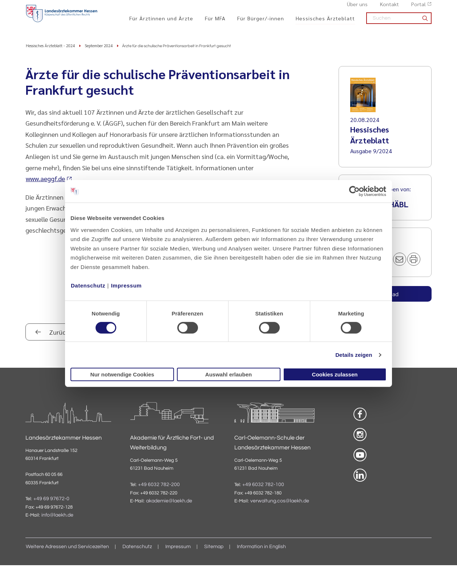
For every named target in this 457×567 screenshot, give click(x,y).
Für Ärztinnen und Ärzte (161, 22)
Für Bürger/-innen (260, 22)
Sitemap (213, 548)
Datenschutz (88, 285)
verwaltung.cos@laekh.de (279, 502)
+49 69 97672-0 (51, 500)
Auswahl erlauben (228, 374)
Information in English (261, 548)
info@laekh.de (57, 516)
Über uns (357, 8)
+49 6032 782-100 (263, 486)
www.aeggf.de (45, 180)
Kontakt (389, 8)
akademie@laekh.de (169, 502)
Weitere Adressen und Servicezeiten (67, 548)
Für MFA (215, 22)
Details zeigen (353, 355)
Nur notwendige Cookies (122, 374)
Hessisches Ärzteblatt (325, 22)
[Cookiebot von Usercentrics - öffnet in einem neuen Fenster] (355, 191)
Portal (418, 8)
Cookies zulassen (335, 374)
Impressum (126, 285)
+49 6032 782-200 (159, 486)
